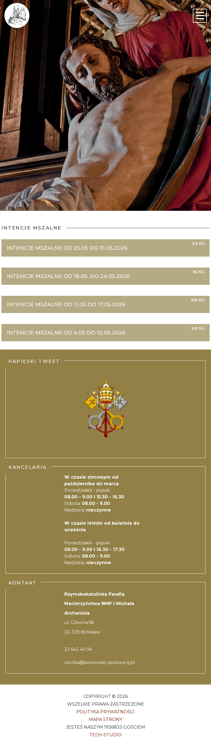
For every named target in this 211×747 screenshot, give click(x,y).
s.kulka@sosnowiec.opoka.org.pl (99, 662)
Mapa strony (105, 719)
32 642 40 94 (78, 649)
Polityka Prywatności (105, 711)
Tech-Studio (105, 734)
